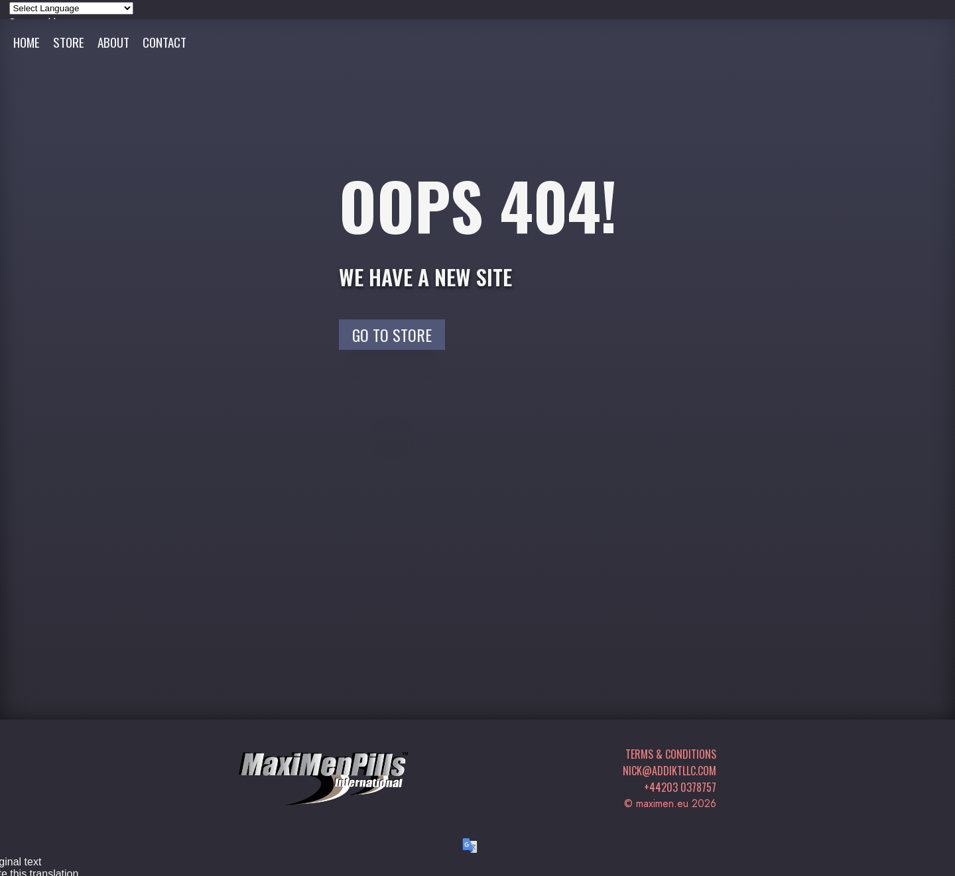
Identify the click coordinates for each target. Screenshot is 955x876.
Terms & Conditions (670, 754)
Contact (164, 42)
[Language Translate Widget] (71, 8)
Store (68, 42)
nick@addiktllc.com (669, 771)
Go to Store (392, 335)
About (113, 42)
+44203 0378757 (680, 787)
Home (26, 42)
